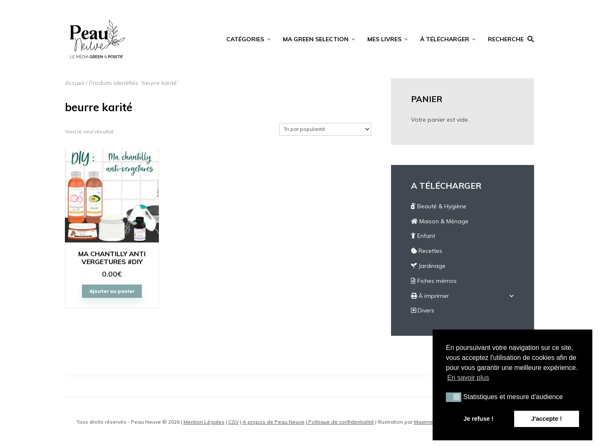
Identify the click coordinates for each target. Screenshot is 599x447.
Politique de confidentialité (340, 422)
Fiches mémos (434, 281)
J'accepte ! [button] (546, 418)
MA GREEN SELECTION (316, 39)
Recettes (426, 251)
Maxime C (426, 422)
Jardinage (428, 266)
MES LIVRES (384, 39)
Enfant (423, 236)
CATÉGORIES (245, 39)
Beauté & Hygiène (438, 206)
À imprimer (430, 296)
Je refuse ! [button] (478, 418)
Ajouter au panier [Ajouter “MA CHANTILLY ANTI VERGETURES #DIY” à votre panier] (111, 291)
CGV (233, 422)
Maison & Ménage (439, 221)
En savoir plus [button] (468, 377)
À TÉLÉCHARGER (444, 39)
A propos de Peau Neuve (273, 422)
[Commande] (325, 129)
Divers (422, 310)
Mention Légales (204, 422)
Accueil (74, 83)
